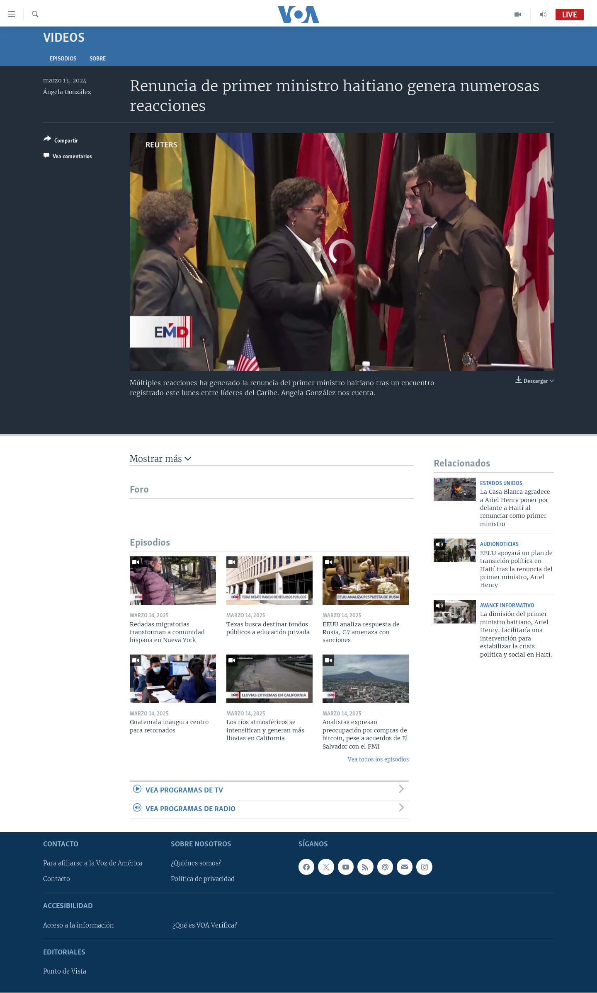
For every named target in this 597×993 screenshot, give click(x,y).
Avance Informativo (507, 606)
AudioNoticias (499, 544)
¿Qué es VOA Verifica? (204, 925)
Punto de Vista (64, 972)
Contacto (56, 879)
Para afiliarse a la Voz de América (92, 863)
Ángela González (67, 92)
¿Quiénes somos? (196, 863)
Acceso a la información (78, 925)
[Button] (61, 141)
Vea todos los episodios (378, 759)
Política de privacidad (203, 879)
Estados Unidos (501, 483)
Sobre (98, 59)
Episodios (63, 59)
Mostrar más (160, 459)
